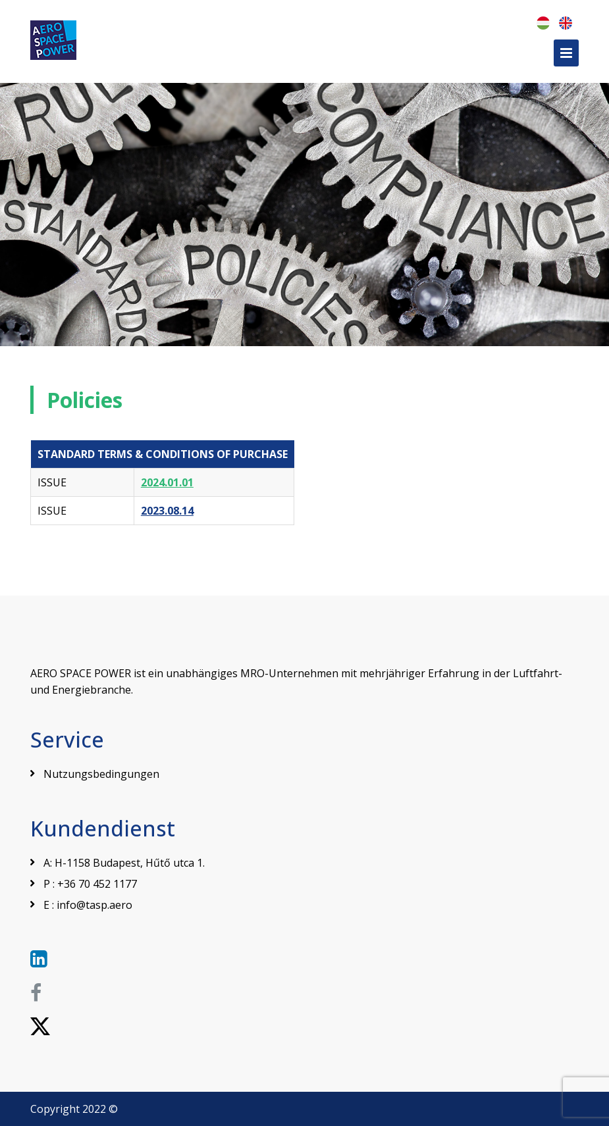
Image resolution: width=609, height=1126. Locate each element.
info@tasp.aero (94, 905)
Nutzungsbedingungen (101, 774)
